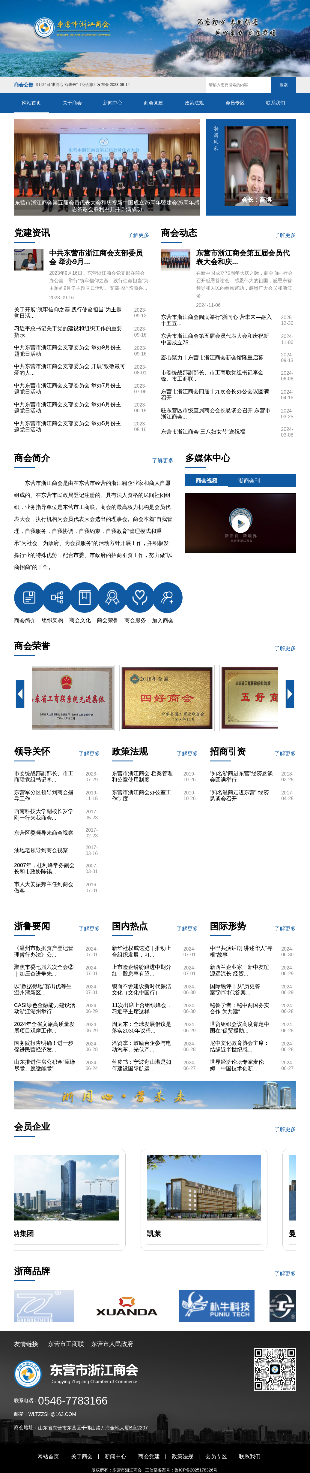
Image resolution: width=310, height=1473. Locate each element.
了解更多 (138, 235)
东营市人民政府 (112, 1344)
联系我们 (275, 102)
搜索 (283, 84)
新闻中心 (112, 102)
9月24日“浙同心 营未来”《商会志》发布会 (83, 84)
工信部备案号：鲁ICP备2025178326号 (182, 1470)
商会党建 (153, 102)
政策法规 (194, 102)
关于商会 (72, 102)
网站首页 (31, 102)
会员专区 (235, 102)
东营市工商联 (66, 1344)
